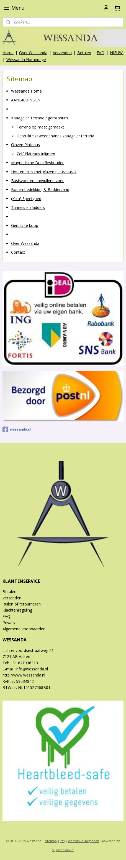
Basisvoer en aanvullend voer (37, 180)
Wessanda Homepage (26, 59)
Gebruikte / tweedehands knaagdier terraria (55, 135)
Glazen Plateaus (25, 144)
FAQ (100, 52)
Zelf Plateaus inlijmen (36, 153)
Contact (18, 252)
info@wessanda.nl (32, 669)
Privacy (8, 622)
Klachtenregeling (17, 610)
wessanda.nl (16, 429)
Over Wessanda (33, 52)
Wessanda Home (26, 91)
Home (8, 52)
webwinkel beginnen (83, 841)
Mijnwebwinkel (63, 850)
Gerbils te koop (24, 225)
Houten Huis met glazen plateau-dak (43, 171)
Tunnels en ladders (28, 207)
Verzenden (62, 52)
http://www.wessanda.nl (23, 675)
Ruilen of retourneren (21, 604)
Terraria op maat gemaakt (40, 126)
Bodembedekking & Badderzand (40, 189)
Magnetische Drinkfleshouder (37, 162)
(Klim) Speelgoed (26, 198)
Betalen (84, 52)
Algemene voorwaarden (23, 628)
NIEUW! (117, 52)
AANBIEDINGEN (25, 100)
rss (62, 841)
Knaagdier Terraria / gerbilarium (39, 117)
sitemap (51, 841)
